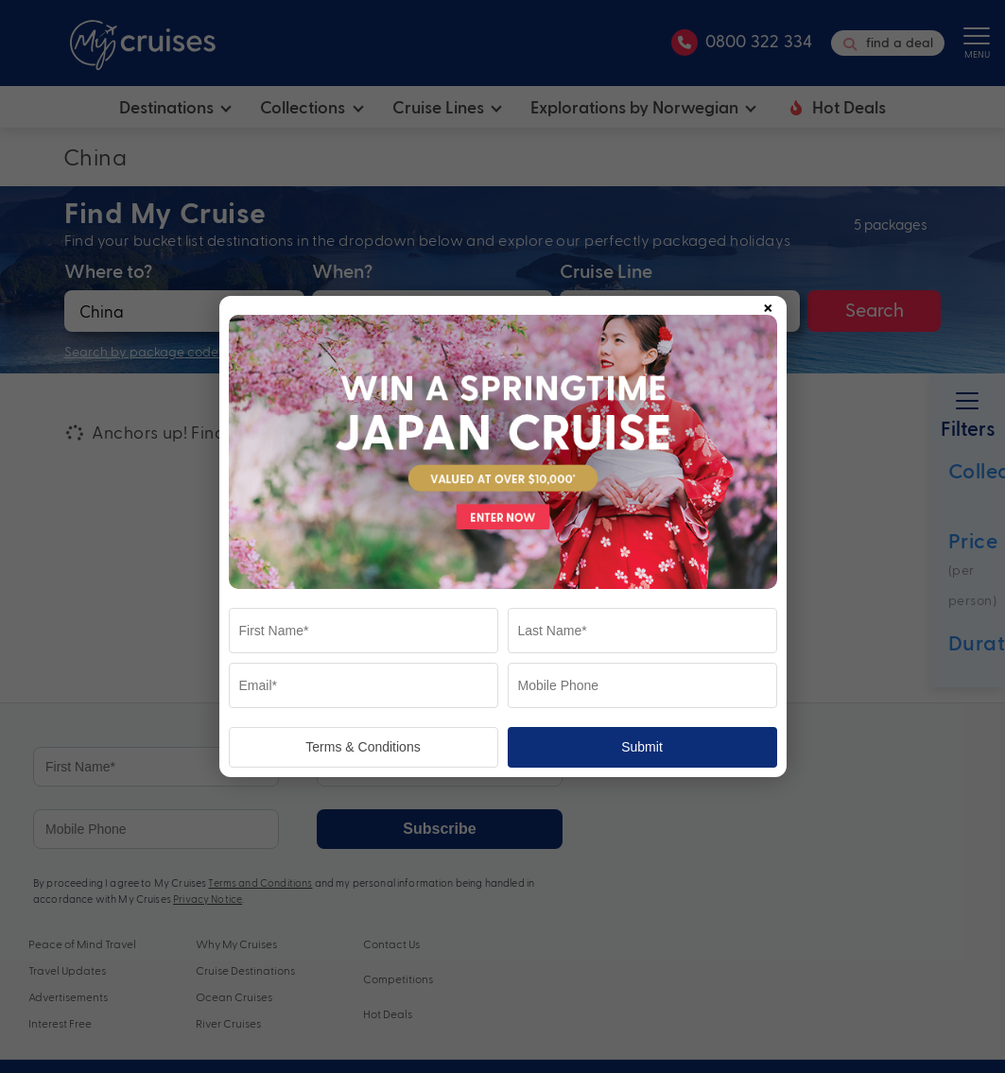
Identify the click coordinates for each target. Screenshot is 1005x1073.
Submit (642, 746)
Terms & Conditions (362, 746)
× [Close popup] (767, 304)
